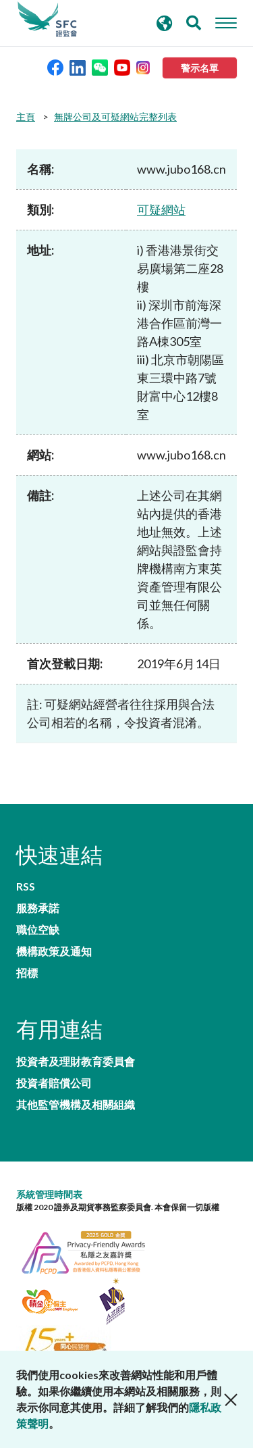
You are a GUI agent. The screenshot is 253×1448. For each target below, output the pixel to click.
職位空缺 (37, 929)
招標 (27, 973)
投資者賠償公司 (54, 1083)
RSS (25, 886)
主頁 (25, 116)
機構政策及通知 (54, 951)
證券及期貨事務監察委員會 (47, 19)
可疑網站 (161, 209)
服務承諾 (37, 908)
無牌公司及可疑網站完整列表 (115, 116)
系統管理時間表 (49, 1194)
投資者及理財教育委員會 (75, 1061)
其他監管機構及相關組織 (75, 1104)
